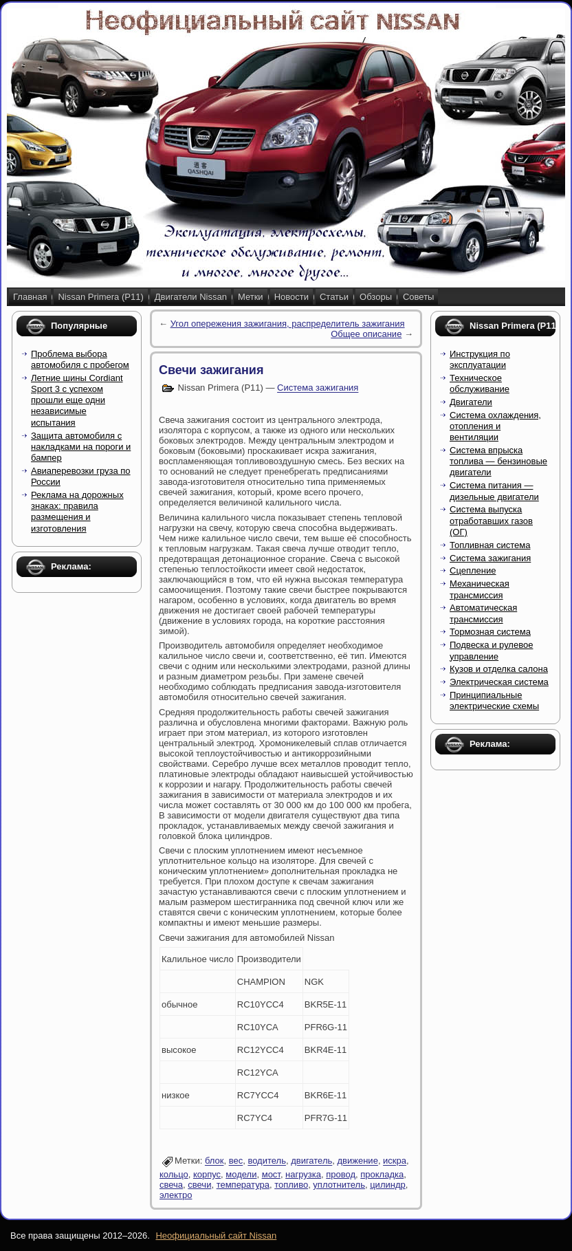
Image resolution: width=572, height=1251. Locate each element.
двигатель (311, 1161)
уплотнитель (339, 1184)
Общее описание (366, 334)
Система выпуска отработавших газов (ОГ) (491, 520)
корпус (207, 1174)
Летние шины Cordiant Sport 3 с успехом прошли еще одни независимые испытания (77, 400)
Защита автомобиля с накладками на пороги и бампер (81, 447)
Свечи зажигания (211, 370)
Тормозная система (490, 632)
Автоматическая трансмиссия (483, 613)
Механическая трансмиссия (479, 589)
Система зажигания (317, 388)
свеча (171, 1184)
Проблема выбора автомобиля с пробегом (80, 359)
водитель (267, 1161)
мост (271, 1174)
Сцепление (473, 570)
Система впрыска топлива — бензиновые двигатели (498, 461)
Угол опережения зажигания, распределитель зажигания (287, 323)
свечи (199, 1184)
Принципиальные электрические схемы (494, 700)
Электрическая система (499, 682)
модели (241, 1174)
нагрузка (303, 1174)
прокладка (382, 1174)
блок (214, 1161)
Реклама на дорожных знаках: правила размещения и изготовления (77, 512)
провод (340, 1174)
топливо (291, 1184)
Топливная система (490, 545)
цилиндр (388, 1184)
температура (243, 1184)
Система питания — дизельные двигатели (494, 490)
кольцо (174, 1174)
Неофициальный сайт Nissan (215, 1235)
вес (236, 1161)
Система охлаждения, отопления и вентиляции (495, 426)
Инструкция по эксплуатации (480, 359)
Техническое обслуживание (479, 383)
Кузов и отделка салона (499, 669)
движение (358, 1161)
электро (176, 1195)
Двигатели (471, 402)
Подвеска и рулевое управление (491, 650)
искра (394, 1161)
